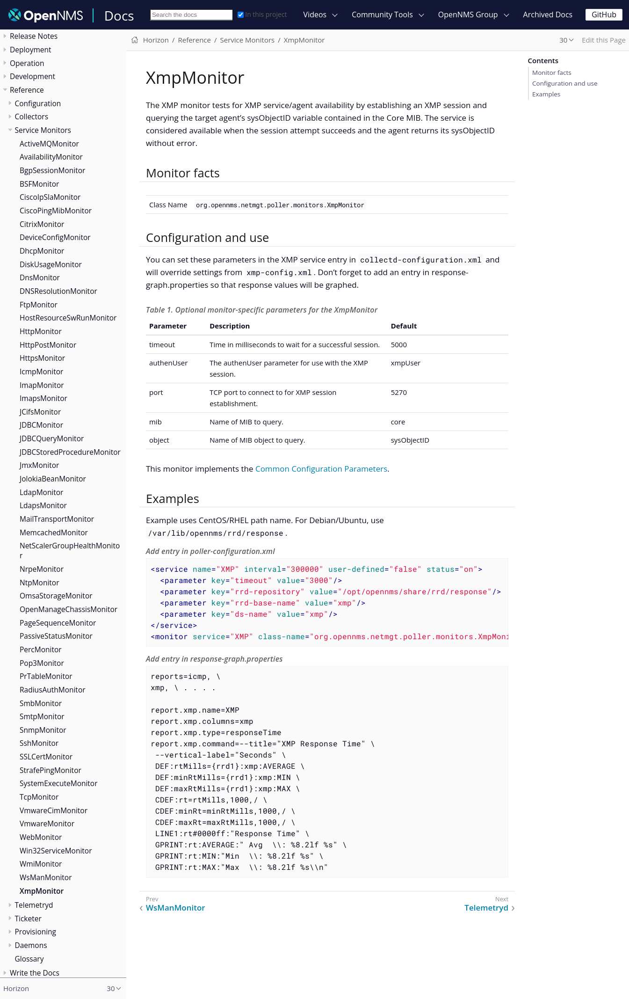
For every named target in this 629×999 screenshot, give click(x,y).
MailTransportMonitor (57, 519)
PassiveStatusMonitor (56, 636)
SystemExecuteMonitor (59, 783)
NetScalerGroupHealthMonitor (70, 550)
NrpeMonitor (42, 569)
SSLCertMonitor (46, 756)
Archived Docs (548, 14)
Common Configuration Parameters (321, 468)
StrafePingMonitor (50, 770)
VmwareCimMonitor (53, 810)
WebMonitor (41, 837)
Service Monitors (43, 130)
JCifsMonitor (40, 412)
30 (563, 39)
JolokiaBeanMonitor (53, 479)
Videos (315, 14)
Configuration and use (564, 83)
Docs (119, 15)
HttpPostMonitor (48, 345)
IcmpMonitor (41, 371)
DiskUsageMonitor (51, 264)
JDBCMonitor (41, 425)
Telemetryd (34, 905)
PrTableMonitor (46, 676)
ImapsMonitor (43, 398)
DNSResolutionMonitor (58, 291)
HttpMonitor (41, 331)
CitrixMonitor (42, 224)
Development (32, 76)
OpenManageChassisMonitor (68, 609)
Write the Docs (34, 973)
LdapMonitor (41, 492)
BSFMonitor (39, 184)
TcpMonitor (39, 797)
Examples (546, 94)
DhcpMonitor (42, 251)
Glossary (29, 959)
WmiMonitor (41, 864)
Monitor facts (551, 72)
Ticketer (28, 918)
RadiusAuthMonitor (53, 690)
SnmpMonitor (43, 730)
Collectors (32, 116)
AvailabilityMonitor (51, 157)
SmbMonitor (41, 703)
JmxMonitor (39, 465)
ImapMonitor (42, 385)
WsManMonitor (46, 877)
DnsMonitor (40, 277)
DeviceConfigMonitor (55, 237)
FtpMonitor (39, 304)
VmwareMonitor (47, 823)
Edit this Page (604, 39)
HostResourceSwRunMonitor (68, 318)
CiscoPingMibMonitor (56, 210)
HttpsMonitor (42, 358)
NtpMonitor (39, 582)
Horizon (156, 39)
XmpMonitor (42, 891)
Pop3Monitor (42, 663)
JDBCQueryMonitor (52, 438)
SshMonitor (39, 743)
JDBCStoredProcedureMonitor (70, 452)
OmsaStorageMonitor (56, 596)
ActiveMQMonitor (49, 144)
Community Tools (382, 14)
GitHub (604, 14)
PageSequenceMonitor (58, 623)
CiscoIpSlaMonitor (50, 197)
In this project (262, 14)
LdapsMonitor (43, 505)
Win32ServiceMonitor (56, 851)
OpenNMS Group (468, 14)
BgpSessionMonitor (52, 170)
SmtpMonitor (42, 716)
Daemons (31, 945)
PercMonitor (41, 649)
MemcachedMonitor (54, 532)
